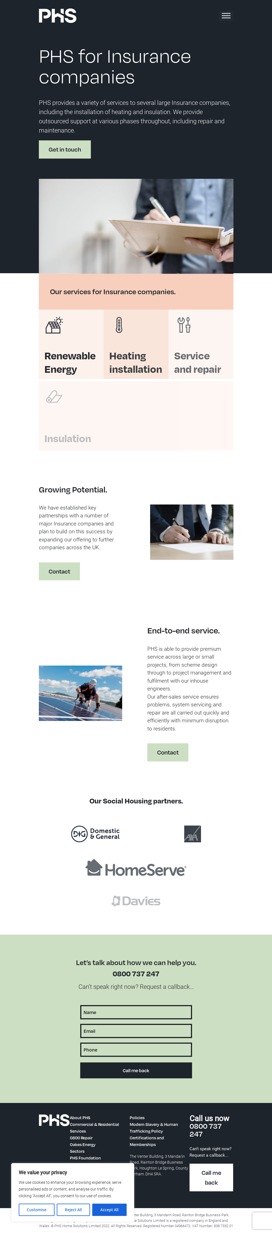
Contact (54, 576)
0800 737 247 (136, 973)
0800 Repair (81, 1137)
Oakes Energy (83, 1144)
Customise (36, 1209)
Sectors (77, 1151)
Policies (137, 1117)
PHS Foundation (85, 1157)
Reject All (73, 1209)
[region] (72, 1192)
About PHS (80, 1117)
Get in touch (65, 149)
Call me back (211, 1177)
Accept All (109, 1209)
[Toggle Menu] (226, 15)
